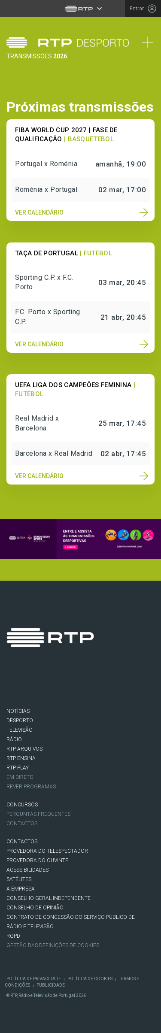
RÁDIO (14, 739)
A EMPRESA (20, 889)
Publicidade (50, 985)
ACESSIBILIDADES (27, 870)
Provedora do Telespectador (47, 851)
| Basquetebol (89, 139)
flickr (113, 683)
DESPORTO (19, 721)
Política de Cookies (89, 978)
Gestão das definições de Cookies (52, 945)
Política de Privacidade (33, 978)
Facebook (16, 683)
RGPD (13, 936)
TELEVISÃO (19, 730)
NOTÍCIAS (18, 711)
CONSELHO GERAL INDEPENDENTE (48, 898)
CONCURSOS (22, 805)
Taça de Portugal (46, 253)
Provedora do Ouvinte (37, 860)
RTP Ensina (21, 758)
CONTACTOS (21, 842)
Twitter (40, 683)
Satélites (18, 879)
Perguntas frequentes (38, 814)
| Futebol (96, 253)
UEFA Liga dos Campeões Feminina (73, 385)
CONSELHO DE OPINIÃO (35, 908)
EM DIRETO (19, 777)
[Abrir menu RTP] (80, 8)
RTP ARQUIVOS (24, 749)
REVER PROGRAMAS (31, 787)
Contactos (21, 824)
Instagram (65, 683)
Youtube (89, 683)
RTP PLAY (17, 768)
